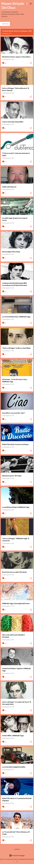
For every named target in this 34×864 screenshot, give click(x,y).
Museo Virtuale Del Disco (12, 5)
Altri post (17, 849)
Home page (5, 24)
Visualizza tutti (6, 33)
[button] (31, 63)
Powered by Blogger (17, 855)
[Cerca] (27, 3)
